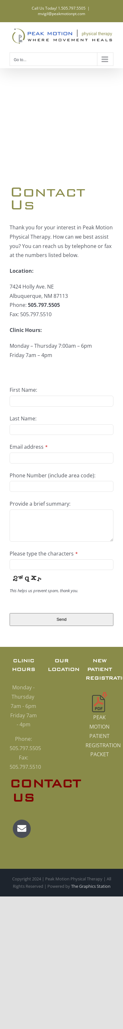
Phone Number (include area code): (52, 475)
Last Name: (23, 418)
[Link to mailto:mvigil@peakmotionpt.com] (22, 829)
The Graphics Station (91, 886)
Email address (29, 446)
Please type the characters (44, 553)
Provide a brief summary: (40, 503)
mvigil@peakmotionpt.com (61, 13)
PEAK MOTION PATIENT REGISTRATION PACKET (103, 736)
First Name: (23, 389)
